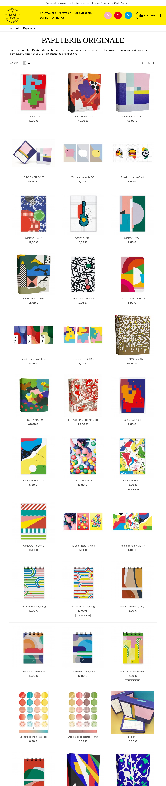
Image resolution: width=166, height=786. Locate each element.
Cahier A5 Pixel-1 (132, 420)
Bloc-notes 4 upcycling (132, 606)
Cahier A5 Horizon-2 (33, 545)
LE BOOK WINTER (132, 116)
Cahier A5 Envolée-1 (33, 480)
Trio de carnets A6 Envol (132, 545)
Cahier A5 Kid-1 (83, 238)
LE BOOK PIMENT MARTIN (83, 420)
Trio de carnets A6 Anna (82, 545)
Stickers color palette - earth (83, 737)
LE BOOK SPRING (83, 116)
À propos (58, 17)
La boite (132, 737)
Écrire (44, 17)
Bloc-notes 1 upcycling (83, 606)
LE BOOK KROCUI (34, 420)
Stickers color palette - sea (33, 737)
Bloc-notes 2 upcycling (34, 606)
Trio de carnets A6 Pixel (83, 359)
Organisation (84, 13)
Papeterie (64, 13)
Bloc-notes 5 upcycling (34, 671)
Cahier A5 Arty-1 (132, 238)
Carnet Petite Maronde (83, 298)
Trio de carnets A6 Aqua (33, 359)
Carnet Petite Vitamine (132, 298)
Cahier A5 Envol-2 (132, 480)
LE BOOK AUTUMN (33, 298)
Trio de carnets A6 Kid (132, 177)
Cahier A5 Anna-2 (83, 480)
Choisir (15, 63)
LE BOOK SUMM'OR (132, 359)
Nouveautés (48, 13)
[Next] (153, 63)
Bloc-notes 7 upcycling (132, 671)
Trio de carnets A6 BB (82, 177)
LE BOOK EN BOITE (33, 177)
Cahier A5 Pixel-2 (33, 116)
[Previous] (142, 63)
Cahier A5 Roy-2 (33, 238)
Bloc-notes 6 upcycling (83, 671)
